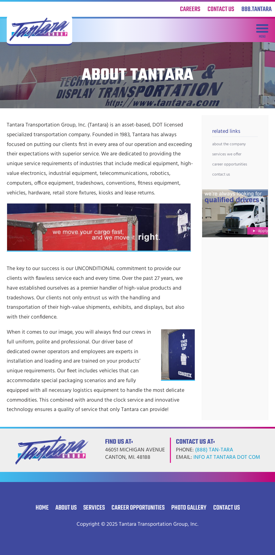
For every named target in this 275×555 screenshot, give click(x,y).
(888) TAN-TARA (214, 450)
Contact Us (221, 9)
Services (94, 507)
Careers (190, 9)
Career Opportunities (229, 164)
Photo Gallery (189, 507)
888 (256, 9)
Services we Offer (226, 154)
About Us (66, 507)
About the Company (229, 144)
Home (42, 507)
